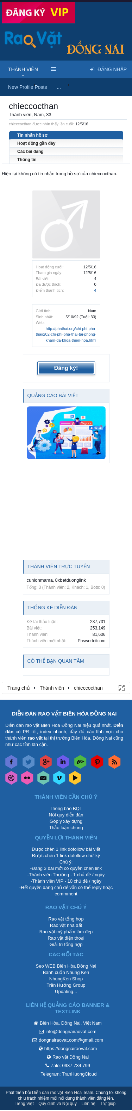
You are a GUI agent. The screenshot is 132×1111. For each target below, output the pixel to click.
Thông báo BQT (66, 808)
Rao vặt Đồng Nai (70, 1057)
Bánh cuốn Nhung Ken (66, 972)
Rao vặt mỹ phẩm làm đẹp (66, 931)
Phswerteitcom (92, 640)
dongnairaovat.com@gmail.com (71, 1040)
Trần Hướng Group (65, 985)
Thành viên (23, 69)
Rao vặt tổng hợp (65, 919)
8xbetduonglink (70, 580)
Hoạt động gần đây (36, 143)
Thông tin (27, 159)
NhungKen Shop (66, 978)
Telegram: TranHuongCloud (69, 1074)
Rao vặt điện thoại (66, 938)
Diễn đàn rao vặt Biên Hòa (57, 1092)
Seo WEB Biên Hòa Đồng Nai (66, 966)
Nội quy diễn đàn (66, 814)
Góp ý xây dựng (66, 821)
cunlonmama (40, 580)
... (59, 87)
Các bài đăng (30, 151)
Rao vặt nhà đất (66, 925)
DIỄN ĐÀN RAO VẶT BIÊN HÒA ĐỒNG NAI (64, 714)
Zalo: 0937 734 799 (70, 1065)
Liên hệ (88, 1103)
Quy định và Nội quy (57, 1103)
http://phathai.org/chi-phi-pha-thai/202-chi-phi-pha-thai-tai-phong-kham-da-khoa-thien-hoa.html (66, 334)
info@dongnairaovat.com (70, 1031)
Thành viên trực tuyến (58, 566)
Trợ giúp (107, 1103)
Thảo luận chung (66, 827)
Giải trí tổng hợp (66, 944)
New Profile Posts (27, 87)
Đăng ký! (66, 368)
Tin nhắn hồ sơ (32, 135)
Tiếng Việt (24, 1103)
